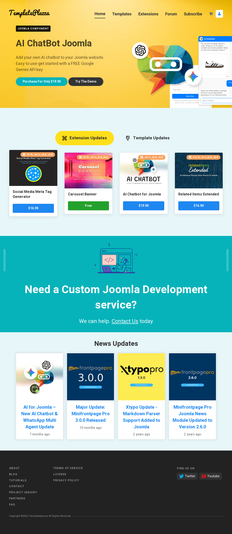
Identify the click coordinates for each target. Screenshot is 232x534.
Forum (171, 14)
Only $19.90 (42, 81)
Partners (17, 498)
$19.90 (144, 205)
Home (99, 13)
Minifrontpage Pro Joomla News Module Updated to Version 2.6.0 (192, 417)
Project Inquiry (23, 492)
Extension (84, 138)
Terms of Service (68, 468)
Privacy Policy (66, 480)
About (14, 468)
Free (88, 205)
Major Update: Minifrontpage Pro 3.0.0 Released (91, 414)
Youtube (211, 476)
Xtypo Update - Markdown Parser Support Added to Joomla (141, 417)
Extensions (148, 14)
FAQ (12, 505)
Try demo (86, 81)
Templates (121, 14)
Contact (16, 486)
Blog (13, 474)
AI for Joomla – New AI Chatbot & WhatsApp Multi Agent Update (39, 417)
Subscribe (193, 14)
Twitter (187, 476)
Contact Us (125, 321)
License (59, 474)
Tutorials (18, 480)
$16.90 (33, 208)
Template (148, 138)
